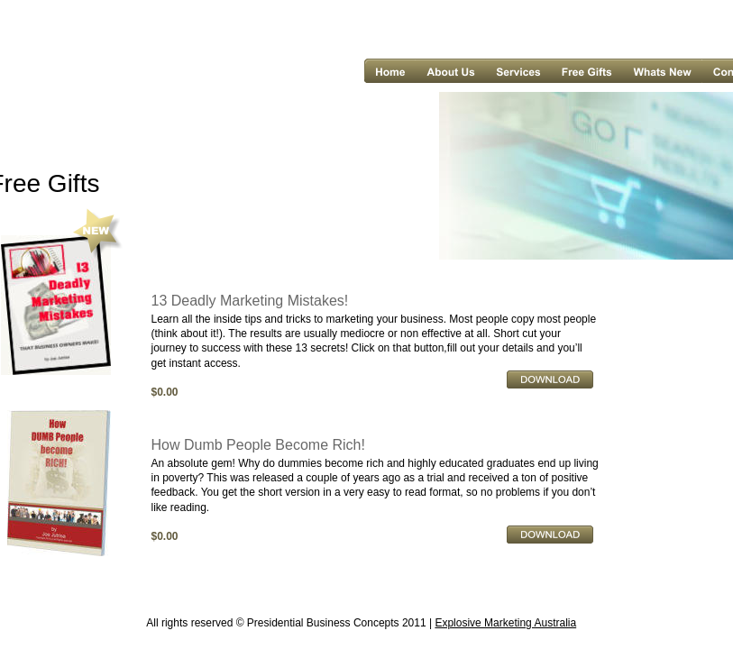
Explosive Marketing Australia (505, 623)
